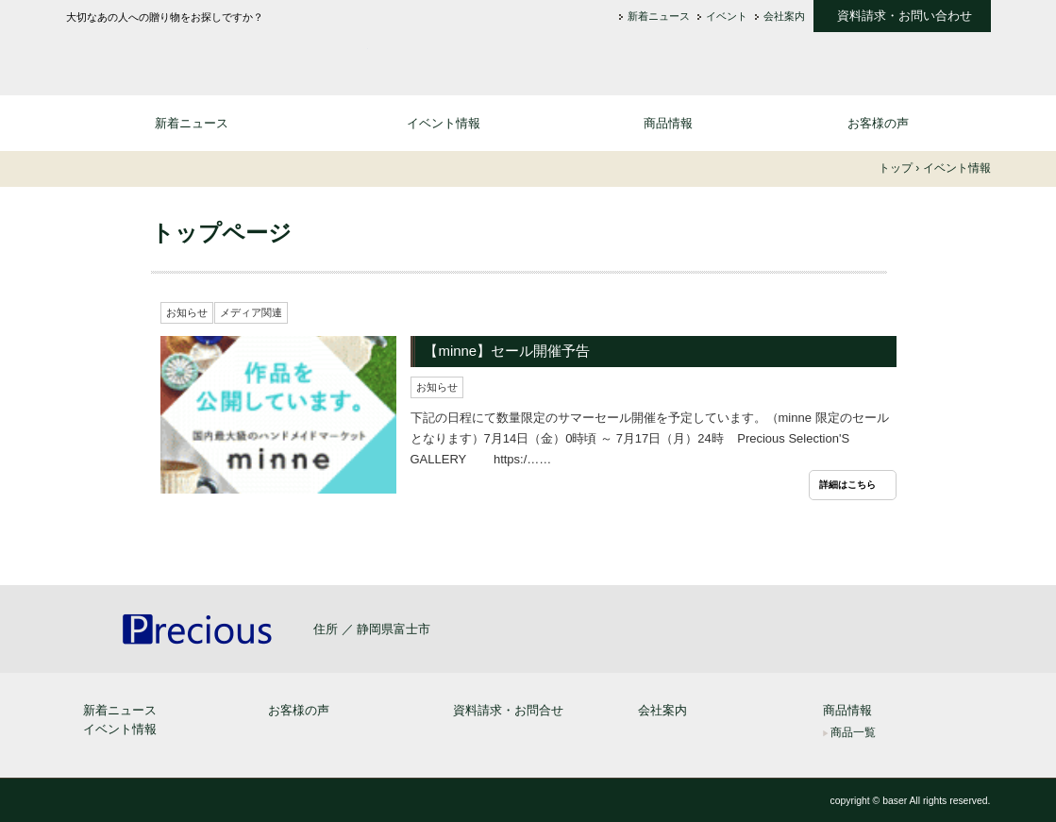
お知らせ (187, 312)
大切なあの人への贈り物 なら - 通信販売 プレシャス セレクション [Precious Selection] (217, 53)
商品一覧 (853, 732)
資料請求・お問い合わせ (904, 16)
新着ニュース (659, 16)
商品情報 (668, 123)
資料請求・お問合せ (508, 710)
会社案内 (784, 16)
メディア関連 (251, 312)
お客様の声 (878, 123)
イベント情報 (443, 123)
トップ (896, 168)
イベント (726, 16)
